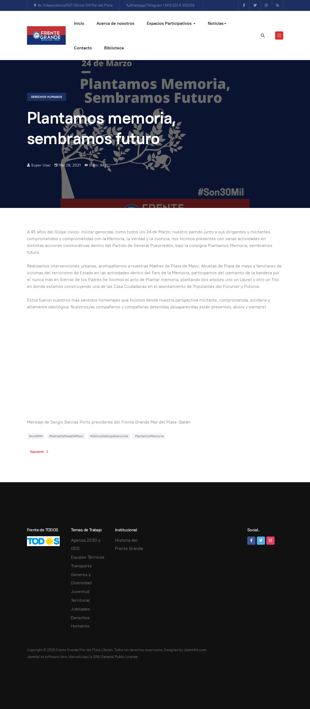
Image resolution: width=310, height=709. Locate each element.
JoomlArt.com (195, 650)
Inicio (79, 23)
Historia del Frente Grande (129, 544)
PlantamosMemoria (149, 436)
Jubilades (80, 609)
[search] (262, 35)
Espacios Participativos (171, 23)
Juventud (80, 591)
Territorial (80, 600)
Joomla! (33, 656)
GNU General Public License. (115, 656)
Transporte (81, 566)
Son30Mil (36, 436)
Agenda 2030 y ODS (85, 544)
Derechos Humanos (46, 97)
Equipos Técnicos (87, 557)
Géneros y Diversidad (81, 579)
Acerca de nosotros (115, 23)
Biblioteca (114, 48)
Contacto (83, 48)
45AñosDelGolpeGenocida (109, 436)
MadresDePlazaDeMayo (66, 436)
